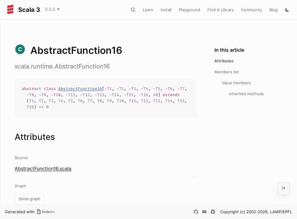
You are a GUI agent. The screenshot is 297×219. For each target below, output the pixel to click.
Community (251, 9)
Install (166, 9)
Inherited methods (246, 93)
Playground (189, 9)
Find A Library (220, 9)
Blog (273, 9)
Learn (148, 9)
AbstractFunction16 (80, 88)
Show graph (29, 198)
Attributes (224, 60)
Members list (226, 71)
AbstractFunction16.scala (43, 168)
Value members (236, 82)
